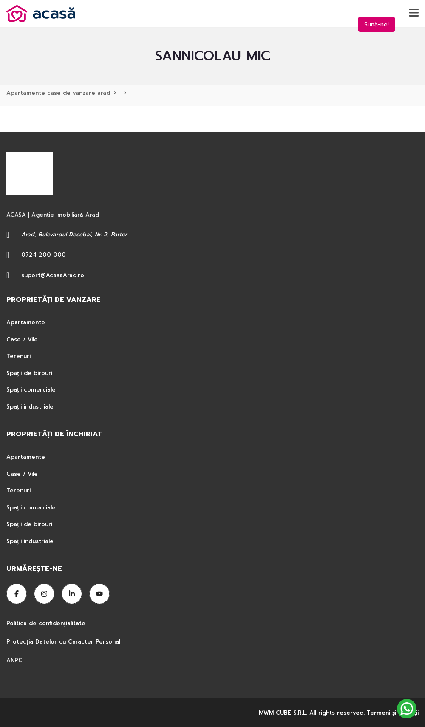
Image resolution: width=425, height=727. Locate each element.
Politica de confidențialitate (47, 623)
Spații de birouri (29, 373)
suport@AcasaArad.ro (52, 275)
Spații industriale (30, 407)
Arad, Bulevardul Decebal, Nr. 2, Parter (74, 234)
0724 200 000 (43, 255)
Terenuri (18, 356)
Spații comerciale (31, 390)
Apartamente (25, 322)
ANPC (14, 660)
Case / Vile (22, 339)
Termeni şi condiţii (393, 713)
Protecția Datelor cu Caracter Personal (63, 642)
